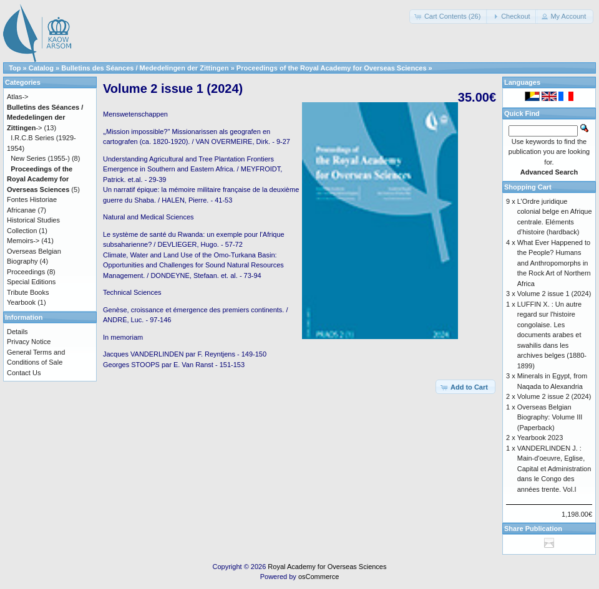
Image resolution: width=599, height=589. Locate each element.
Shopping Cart (528, 187)
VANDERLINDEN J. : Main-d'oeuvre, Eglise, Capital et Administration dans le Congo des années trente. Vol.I (554, 468)
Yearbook (21, 302)
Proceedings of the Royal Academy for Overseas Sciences (331, 68)
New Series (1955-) (40, 158)
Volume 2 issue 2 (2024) (554, 396)
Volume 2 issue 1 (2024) (554, 293)
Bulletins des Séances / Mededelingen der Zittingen (144, 68)
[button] (449, 16)
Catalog (41, 68)
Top (15, 68)
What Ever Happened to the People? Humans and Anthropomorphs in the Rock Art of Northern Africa (554, 263)
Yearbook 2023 (540, 437)
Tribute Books (28, 292)
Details (17, 331)
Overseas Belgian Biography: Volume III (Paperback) (550, 417)
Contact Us (24, 372)
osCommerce (318, 576)
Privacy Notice (29, 341)
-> (45, 117)
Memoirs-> (23, 240)
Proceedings (26, 271)
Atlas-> (18, 96)
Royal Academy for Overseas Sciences (327, 566)
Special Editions (31, 281)
